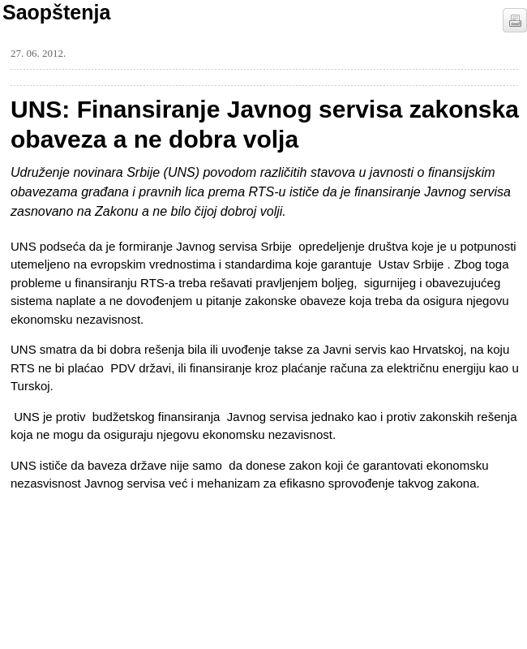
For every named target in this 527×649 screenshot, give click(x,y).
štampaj (515, 20)
